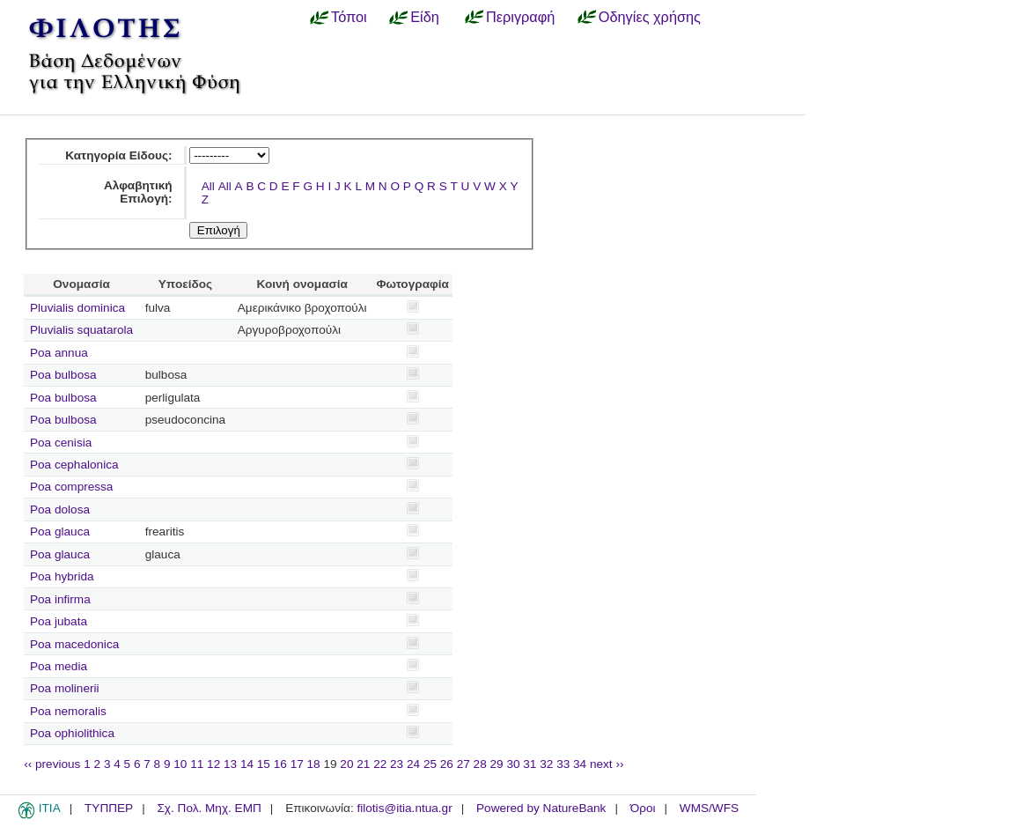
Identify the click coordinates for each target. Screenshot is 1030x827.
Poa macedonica (74, 644)
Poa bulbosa (63, 374)
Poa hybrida (62, 576)
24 (413, 764)
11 (196, 764)
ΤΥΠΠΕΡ (109, 808)
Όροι (643, 808)
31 (529, 764)
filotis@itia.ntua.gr (404, 808)
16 (280, 764)
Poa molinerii (64, 688)
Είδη (424, 17)
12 (213, 764)
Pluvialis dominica (77, 307)
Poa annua (59, 352)
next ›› (607, 764)
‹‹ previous (52, 764)
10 (180, 764)
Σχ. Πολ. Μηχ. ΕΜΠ (209, 808)
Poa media (58, 666)
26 (446, 764)
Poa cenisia (61, 442)
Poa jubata (58, 621)
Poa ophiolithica (72, 733)
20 (346, 764)
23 (396, 764)
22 (379, 764)
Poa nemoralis (68, 711)
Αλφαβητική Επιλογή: (138, 192)
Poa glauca (60, 531)
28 (480, 764)
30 (512, 764)
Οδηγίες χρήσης (650, 17)
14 (247, 764)
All (208, 186)
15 (263, 764)
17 (297, 764)
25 (430, 764)
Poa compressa (71, 486)
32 (546, 764)
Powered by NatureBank (541, 808)
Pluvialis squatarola (81, 329)
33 (563, 764)
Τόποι (349, 17)
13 (230, 764)
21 (363, 764)
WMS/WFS (709, 808)
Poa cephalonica (74, 464)
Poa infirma (60, 599)
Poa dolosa (60, 509)
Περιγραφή (520, 17)
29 (497, 764)
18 (313, 764)
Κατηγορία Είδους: (118, 155)
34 (579, 764)
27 (463, 764)
